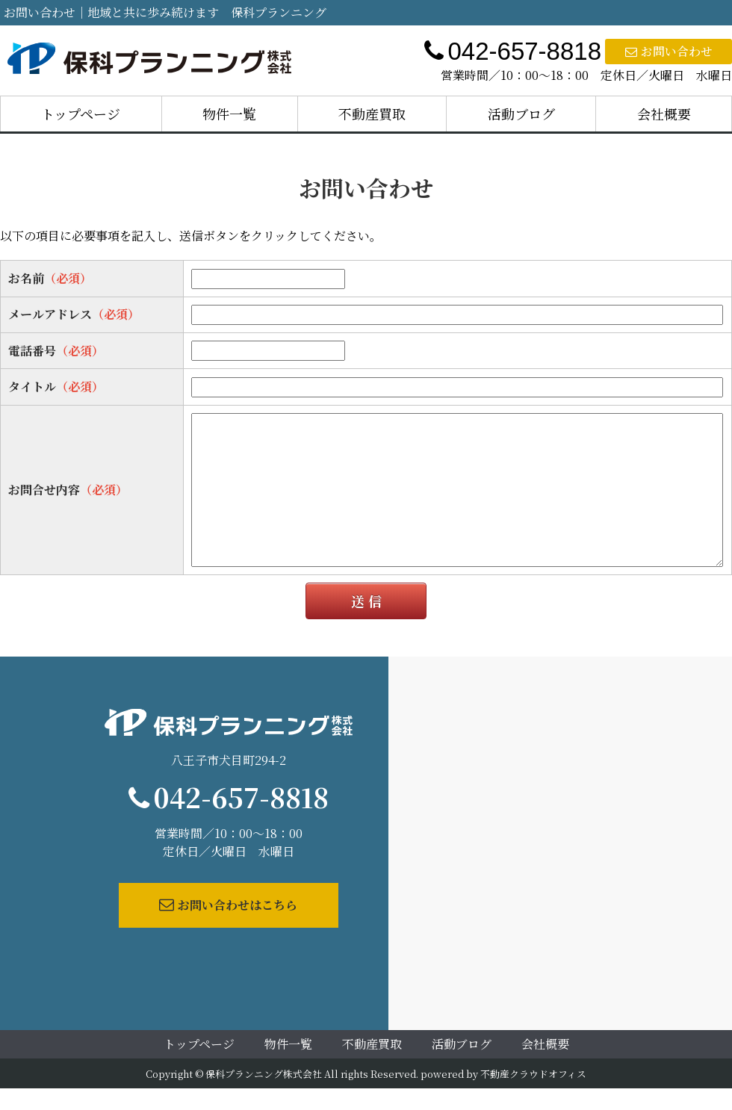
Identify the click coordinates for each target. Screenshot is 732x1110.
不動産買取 (372, 113)
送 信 (366, 600)
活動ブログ (521, 113)
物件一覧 (229, 113)
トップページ (80, 113)
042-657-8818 (241, 797)
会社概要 (664, 113)
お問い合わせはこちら (228, 905)
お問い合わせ (669, 51)
